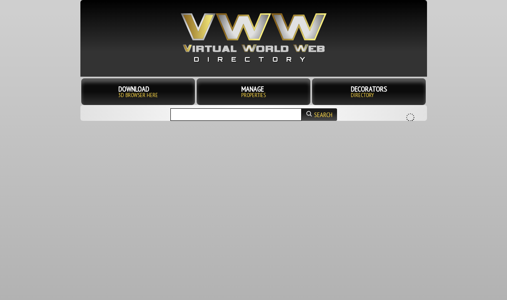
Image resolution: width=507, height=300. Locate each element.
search (319, 114)
